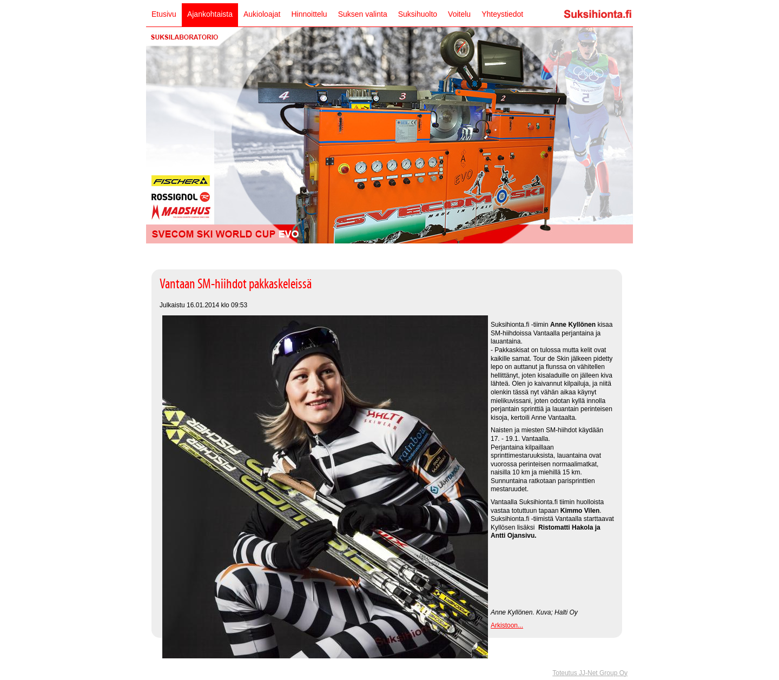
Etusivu (163, 14)
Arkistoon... (507, 625)
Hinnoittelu (309, 14)
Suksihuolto (417, 14)
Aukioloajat (262, 14)
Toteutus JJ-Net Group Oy (590, 673)
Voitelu (459, 14)
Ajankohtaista (210, 14)
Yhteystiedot (502, 14)
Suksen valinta (362, 14)
